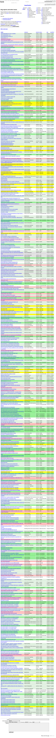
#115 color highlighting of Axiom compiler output (11, 58)
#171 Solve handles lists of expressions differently (11, 158)
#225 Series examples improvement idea (9, 263)
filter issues (13, 25)
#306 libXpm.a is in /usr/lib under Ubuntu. (9, 403)
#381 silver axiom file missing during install (10, 517)
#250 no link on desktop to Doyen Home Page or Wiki (12, 307)
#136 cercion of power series (7, 98)
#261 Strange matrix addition (7, 324)
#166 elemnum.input (5, 147)
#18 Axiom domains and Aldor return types (9, 192)
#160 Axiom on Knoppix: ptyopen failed (9, 135)
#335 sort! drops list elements (7, 447)
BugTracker (3, 24)
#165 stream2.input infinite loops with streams (10, 146)
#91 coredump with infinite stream (8, 701)
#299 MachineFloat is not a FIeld (7, 390)
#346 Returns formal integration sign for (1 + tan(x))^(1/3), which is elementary (10, 466)
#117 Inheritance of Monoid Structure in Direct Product (12, 61)
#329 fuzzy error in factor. (6, 440)
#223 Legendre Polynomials (6, 260)
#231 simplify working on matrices (8, 274)
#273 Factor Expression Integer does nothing (10, 345)
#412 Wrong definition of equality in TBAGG (10, 553)
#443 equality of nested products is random (10, 606)
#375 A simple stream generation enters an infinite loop (12, 506)
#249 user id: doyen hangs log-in (7, 304)
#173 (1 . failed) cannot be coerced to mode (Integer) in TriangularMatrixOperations (12, 162)
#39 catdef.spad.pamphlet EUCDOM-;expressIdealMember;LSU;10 (9, 529)
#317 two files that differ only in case (8, 422)
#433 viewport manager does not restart (9, 590)
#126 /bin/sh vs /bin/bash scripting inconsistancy (11, 78)
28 (41, 15)
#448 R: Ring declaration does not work (9, 613)
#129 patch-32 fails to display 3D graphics (9, 83)
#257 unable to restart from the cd (8, 315)
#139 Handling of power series (7, 102)
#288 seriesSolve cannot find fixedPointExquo (10, 372)
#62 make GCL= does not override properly (9, 646)
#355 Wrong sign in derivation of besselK (9, 480)
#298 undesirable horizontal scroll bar (8, 389)
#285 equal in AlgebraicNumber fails (8, 368)
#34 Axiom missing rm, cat (6, 470)
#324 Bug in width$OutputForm (7, 434)
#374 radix (3, 505)
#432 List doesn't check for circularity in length (10, 589)
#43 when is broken (5, 600)
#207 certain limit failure (6, 229)
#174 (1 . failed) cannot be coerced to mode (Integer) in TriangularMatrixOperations (12, 164)
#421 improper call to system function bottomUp (11, 568)
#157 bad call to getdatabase (7, 130)
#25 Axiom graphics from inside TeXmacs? (9, 321)
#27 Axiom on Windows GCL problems (8, 356)
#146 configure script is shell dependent (9, 112)
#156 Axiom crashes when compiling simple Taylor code (12, 128)
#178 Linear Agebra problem (7, 172)
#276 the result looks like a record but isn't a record (11, 350)
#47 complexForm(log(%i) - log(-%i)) (8, 620)
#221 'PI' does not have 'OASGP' (7, 258)
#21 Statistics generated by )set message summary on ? (12, 255)
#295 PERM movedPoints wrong (7, 383)
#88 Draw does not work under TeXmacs (9, 694)
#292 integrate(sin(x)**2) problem (8, 379)
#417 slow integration (5, 561)
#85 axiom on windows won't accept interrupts (10, 690)
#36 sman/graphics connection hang (8, 498)
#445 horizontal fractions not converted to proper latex (12, 609)
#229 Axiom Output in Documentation (8, 270)
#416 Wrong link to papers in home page (9, 560)
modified (52, 32)
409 (23, 9)
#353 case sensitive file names (7, 476)
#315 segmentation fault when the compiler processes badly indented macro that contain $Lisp (12, 419)
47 (41, 14)
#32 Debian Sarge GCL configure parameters (10, 441)
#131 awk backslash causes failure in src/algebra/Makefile (8, 89)
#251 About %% (4, 308)
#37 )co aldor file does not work (7, 514)
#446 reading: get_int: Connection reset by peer (10, 610)
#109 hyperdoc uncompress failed (8, 47)
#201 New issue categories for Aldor (8, 216)
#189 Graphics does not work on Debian (9, 191)
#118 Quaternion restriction (6, 62)
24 (41, 13)
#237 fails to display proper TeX (7, 285)
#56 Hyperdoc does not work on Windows (9, 632)
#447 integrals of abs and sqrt (7, 611)
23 (28, 10)
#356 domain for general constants (8, 481)
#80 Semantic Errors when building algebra (10, 680)
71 (41, 11)
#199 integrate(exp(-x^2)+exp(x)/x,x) (8, 210)
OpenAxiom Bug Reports (8, 18)
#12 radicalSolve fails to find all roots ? (8, 84)
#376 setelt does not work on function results (10, 508)
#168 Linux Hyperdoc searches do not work (9, 150)
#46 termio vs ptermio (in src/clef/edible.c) (9, 618)
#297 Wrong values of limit (6, 387)
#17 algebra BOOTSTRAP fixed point (8, 176)
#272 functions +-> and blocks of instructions (10, 343)
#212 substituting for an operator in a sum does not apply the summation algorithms (11, 239)
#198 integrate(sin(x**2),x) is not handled (9, 209)
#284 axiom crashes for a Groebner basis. (9, 366)
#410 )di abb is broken (5, 549)
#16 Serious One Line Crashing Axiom (8, 154)
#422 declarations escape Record (7, 570)
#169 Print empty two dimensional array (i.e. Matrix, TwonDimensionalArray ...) (11, 152)
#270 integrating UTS (5, 340)
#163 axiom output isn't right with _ (8, 141)
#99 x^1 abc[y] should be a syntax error (9, 713)
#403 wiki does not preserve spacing (8, 535)
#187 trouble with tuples (6, 188)
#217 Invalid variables (5, 249)
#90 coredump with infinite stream (8, 699)
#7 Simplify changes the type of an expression (10, 679)
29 (28, 15)
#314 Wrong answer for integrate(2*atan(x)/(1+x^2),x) (12, 416)
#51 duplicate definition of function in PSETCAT (10, 625)
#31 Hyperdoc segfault (5, 427)
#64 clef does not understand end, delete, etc (10, 650)
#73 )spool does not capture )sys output (9, 666)
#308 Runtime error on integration (8, 407)
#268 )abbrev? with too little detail (8, 336)
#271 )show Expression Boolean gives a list (9, 342)
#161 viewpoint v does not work (7, 137)
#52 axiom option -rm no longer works (9, 627)
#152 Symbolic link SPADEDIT (7, 120)
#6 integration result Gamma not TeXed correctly (11, 660)
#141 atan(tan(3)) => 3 (5, 106)
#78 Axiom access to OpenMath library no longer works (12, 676)
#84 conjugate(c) (4, 688)
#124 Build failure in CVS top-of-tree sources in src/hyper (12, 74)
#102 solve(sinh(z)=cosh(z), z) (7, 36)
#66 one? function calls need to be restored (9, 653)
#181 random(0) (4, 180)
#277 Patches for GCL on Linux (7, 351)
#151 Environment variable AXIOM (8, 119)
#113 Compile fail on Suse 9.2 (7, 55)
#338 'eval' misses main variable (7, 450)
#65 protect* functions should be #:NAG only (10, 651)
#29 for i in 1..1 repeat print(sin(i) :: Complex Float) (11, 392)
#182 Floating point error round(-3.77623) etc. (10, 181)
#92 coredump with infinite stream (8, 702)
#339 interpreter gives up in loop (7, 451)
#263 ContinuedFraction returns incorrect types (10, 327)
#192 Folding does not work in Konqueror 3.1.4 (10, 198)
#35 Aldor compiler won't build (7, 486)
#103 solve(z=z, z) (4, 37)
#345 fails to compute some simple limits (9, 463)
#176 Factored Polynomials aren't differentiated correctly (12, 169)
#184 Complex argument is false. (7, 184)
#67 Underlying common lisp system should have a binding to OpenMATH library (11, 655)
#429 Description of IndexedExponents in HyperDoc (11, 582)
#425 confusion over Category (7, 574)
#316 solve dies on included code (7, 420)
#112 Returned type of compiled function (9, 54)
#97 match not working (5, 710)
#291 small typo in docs (5, 378)
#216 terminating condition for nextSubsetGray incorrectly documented (10, 247)
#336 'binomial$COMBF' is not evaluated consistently (11, 448)
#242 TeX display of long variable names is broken (11, 296)
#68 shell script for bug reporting (7, 657)
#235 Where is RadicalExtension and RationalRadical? (11, 281)
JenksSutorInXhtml (41, 2)
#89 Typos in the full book (6, 695)
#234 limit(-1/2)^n (4, 280)
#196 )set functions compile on (7, 206)
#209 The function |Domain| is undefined (9, 233)
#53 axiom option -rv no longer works (8, 628)
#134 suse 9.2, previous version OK (8, 96)
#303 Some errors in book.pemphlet (8, 398)
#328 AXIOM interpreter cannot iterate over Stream (11, 438)
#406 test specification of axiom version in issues (11, 540)
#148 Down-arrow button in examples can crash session (12, 114)
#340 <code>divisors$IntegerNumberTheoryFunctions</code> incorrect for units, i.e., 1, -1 (12, 455)
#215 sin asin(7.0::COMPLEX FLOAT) (8, 245)
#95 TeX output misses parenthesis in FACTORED (11, 708)
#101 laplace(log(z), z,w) (5, 35)
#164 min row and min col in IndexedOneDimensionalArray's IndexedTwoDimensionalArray (7, 143)
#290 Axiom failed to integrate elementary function (11, 376)
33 (36, 7)
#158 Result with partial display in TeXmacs (9, 131)
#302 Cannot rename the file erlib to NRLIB (9, 397)
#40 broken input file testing (6, 547)
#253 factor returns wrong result (7, 310)
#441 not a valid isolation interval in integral (10, 603)
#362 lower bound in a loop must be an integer (10, 490)
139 (41, 10)
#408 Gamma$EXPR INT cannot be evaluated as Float (12, 543)
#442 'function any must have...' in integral (9, 604)
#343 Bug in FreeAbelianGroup (7, 461)
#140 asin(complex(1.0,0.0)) (6, 105)
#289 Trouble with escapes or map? (8, 373)
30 (23, 7)
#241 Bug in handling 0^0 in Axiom (8, 295)
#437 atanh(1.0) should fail (6, 596)
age (47, 32)
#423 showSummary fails (6, 571)
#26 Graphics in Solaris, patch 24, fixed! (9, 339)
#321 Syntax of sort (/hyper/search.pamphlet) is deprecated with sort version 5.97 (10, 431)
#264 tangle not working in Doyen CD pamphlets (11, 328)
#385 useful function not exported (8, 520)
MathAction (18, 21)
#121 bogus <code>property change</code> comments (12, 69)
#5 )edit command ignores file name (8, 639)
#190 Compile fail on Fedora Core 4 (8, 194)
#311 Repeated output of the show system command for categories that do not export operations (12, 412)
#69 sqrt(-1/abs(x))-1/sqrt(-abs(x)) (7, 658)
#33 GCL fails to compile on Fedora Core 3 (9, 453)
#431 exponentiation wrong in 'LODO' (8, 587)
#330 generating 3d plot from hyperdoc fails (10, 443)
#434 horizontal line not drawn (7, 592)
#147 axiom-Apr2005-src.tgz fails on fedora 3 (10, 113)
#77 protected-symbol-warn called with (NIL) (10, 674)
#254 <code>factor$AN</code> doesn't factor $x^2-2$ (12, 311)
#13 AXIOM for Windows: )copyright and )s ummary (11, 103)
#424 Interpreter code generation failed (9, 572)
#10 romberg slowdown (5, 48)
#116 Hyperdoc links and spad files (8, 60)
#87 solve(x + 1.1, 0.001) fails (6, 692)
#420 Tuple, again (4, 567)
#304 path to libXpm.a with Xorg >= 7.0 (9, 400)
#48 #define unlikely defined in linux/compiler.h (10, 621)
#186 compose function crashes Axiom (9, 187)
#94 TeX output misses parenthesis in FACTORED (11, 706)
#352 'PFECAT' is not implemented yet (8, 475)
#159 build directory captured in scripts (9, 132)
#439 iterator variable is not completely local (10, 599)
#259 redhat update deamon (7, 320)
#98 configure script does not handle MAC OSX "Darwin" (12, 712)
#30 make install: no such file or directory (9, 410)
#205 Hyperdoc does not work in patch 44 (9, 225)
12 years (50, 3)
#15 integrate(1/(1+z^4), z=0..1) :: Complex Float (10, 134)
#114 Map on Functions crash (7, 57)
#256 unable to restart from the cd (8, 314)
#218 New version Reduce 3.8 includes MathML (10, 251)
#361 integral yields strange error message (9, 488)
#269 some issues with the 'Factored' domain (10, 337)
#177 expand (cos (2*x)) (5, 170)
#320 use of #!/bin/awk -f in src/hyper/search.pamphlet (12, 429)
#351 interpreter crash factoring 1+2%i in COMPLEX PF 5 (12, 473)
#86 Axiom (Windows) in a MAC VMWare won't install (11, 691)
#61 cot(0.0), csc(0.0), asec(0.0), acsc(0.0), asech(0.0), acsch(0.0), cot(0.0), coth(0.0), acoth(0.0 (11, 644)
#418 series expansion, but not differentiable (10, 562)
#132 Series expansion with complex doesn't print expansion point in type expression (11, 92)
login (8, 13)
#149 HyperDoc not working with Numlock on (10, 116)
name (2, 32)
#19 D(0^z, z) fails (4, 212)
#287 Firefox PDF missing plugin (7, 371)
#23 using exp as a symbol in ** (7, 292)
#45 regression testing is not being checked (10, 617)
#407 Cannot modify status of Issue (8, 542)
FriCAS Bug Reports (7, 19)
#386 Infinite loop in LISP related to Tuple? (9, 522)
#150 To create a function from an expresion (10, 117)
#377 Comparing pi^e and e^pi (7, 509)
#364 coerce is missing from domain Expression (10, 493)
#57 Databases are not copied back (8, 634)
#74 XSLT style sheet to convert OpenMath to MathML (12, 668)
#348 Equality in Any (5, 469)
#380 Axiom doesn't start (6, 516)
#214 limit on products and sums (7, 244)
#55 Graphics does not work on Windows (9, 631)
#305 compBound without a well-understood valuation (12, 401)
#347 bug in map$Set (5, 467)
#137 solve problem (5, 99)
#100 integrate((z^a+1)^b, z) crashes (8, 33)
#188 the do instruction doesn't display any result (11, 190)
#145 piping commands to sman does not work (10, 110)
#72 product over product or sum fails (8, 665)
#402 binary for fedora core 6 (7, 534)
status (40, 32)
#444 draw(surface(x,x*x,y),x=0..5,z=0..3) (9, 607)
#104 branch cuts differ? (6, 39)
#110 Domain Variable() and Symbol (8, 50)
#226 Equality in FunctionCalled (7, 265)
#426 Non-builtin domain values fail (8, 575)
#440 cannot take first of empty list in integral (10, 601)
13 (41, 23)
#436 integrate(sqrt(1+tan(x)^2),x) (8, 594)
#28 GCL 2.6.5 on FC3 (5, 375)
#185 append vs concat (5, 185)
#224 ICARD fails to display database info (9, 262)
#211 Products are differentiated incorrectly (10, 237)
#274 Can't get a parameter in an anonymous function (12, 346)
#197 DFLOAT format (5, 207)
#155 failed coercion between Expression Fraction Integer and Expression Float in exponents (11, 126)
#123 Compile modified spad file (7, 72)
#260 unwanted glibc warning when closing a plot (11, 322)
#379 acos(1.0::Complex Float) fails (8, 513)
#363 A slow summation (6, 491)
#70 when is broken (5, 661)
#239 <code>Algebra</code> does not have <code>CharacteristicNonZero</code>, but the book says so (12, 289)
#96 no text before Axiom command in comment (11, 709)
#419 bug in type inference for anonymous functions (11, 564)
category (26, 32)
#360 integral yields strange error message (9, 487)
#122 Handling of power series (7, 71)
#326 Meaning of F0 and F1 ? (7, 437)
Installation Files (14, 2)
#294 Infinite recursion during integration (9, 382)
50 (28, 13)
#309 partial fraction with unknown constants (10, 408)
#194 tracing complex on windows (8, 202)
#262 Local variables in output (7, 325)
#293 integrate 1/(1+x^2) (6, 380)
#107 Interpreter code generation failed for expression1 (12, 44)
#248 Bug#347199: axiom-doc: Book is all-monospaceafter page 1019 (9, 302)
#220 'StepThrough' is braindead (7, 256)
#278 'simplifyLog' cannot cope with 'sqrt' (9, 353)
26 (41, 9)
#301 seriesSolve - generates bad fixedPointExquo (11, 396)
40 (36, 9)
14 (28, 11)
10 (28, 17)
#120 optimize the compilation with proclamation (11, 68)
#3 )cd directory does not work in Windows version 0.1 (12, 531)
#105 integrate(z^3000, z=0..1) (7, 40)
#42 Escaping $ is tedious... (6, 583)
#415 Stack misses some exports (7, 558)
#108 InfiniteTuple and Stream (7, 46)
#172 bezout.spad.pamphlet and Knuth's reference (11, 160)
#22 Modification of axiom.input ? (7, 272)
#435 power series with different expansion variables (11, 593)
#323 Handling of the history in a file (8, 433)
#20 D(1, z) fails (4, 234)
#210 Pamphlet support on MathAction (9, 236)
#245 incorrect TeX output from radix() (8, 298)
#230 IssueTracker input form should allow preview (11, 273)
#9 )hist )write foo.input (5, 715)
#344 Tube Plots (4, 462)
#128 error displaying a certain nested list (9, 82)
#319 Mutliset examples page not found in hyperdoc (11, 426)
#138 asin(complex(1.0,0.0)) (6, 101)
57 (28, 7)
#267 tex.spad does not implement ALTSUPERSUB (11, 335)
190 (28, 9)
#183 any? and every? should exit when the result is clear (12, 183)
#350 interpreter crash (5, 472)
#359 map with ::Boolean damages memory (10, 484)
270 (36, 10)
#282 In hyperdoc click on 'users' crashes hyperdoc (11, 362)
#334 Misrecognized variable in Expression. (9, 445)
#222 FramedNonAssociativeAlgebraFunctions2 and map (12, 259)
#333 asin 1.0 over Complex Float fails (8, 444)
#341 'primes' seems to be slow (7, 458)
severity (37, 32)
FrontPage (27, 1)
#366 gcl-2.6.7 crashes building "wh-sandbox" (10, 497)
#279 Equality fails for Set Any (7, 354)
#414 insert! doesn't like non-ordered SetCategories (11, 557)
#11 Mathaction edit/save (6, 66)
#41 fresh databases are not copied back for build (11, 565)
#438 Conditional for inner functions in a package (11, 597)
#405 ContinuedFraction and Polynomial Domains (11, 539)
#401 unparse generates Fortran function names (11, 532)
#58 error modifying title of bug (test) (8, 635)
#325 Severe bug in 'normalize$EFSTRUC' (9, 436)
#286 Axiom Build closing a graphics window (10, 369)
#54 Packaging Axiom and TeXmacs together (10, 630)
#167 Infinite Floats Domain (6, 149)
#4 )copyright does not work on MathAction (10, 624)
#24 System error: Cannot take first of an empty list (11, 306)
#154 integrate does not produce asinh (9, 124)
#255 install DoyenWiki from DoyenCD (8, 313)
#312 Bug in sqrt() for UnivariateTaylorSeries (10, 414)
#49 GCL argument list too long (7, 622)
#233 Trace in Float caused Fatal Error (8, 278)
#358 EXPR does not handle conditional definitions (11, 483)
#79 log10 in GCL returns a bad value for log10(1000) (11, 677)
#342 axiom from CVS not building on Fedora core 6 (11, 459)
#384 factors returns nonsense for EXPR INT (10, 519)
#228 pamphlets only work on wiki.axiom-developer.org (12, 269)
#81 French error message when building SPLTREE (11, 682)
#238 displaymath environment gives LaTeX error (11, 287)
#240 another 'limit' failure (6, 293)
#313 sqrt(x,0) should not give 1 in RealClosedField (11, 415)
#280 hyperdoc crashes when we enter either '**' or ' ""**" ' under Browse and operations (11, 358)
